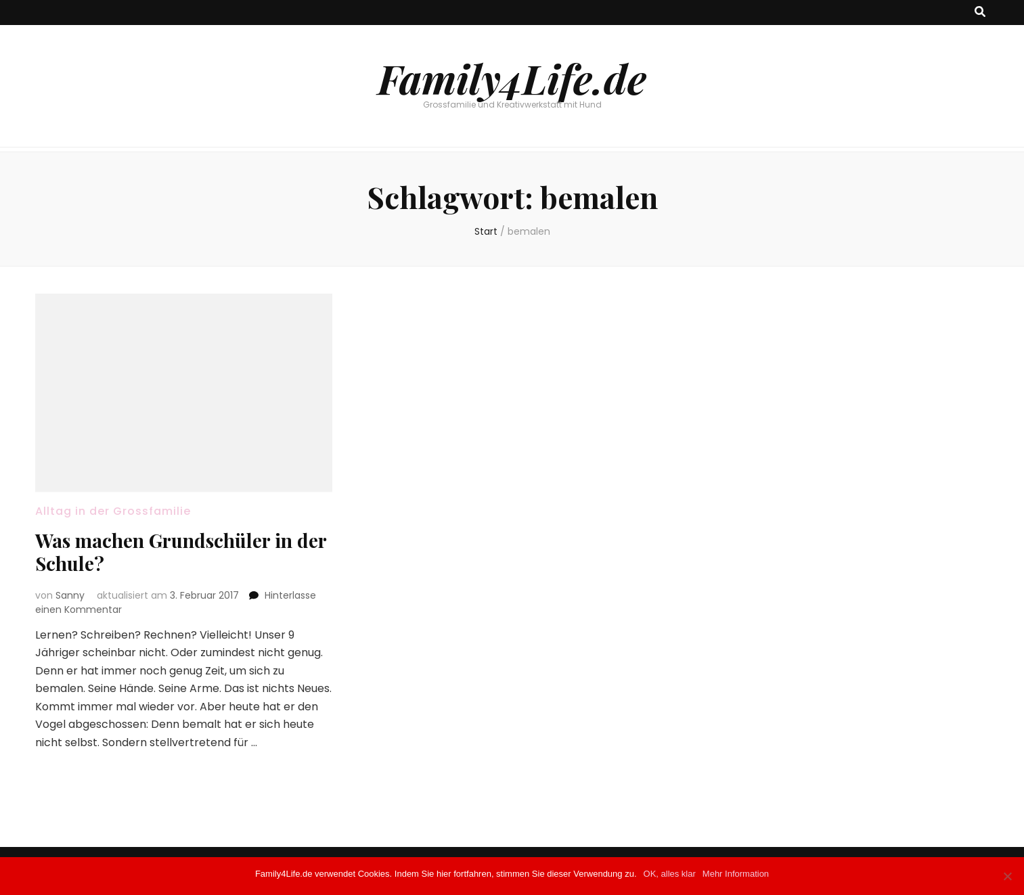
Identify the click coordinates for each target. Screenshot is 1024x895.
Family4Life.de (512, 78)
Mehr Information (736, 874)
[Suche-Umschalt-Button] (980, 12)
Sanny (70, 595)
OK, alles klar (670, 874)
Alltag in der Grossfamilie (113, 511)
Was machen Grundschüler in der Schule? (180, 552)
